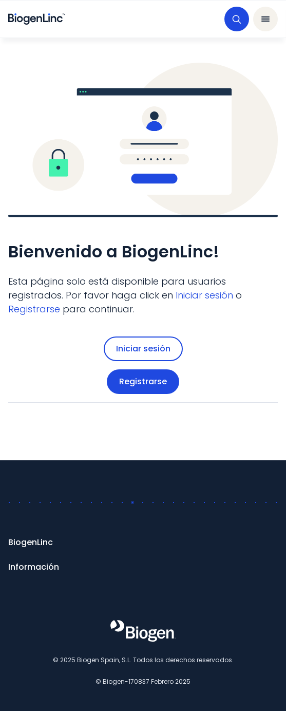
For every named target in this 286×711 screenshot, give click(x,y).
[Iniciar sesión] (204, 295)
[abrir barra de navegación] (265, 19)
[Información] (143, 567)
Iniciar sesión (143, 348)
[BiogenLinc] (143, 542)
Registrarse (143, 381)
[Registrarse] (34, 309)
